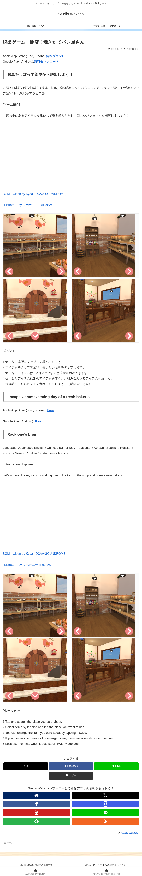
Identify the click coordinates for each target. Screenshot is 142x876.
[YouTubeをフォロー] (36, 812)
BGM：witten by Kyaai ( (19, 194)
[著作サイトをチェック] (36, 795)
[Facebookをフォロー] (36, 804)
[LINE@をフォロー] (105, 812)
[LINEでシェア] (116, 766)
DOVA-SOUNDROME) (51, 194)
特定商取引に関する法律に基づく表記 (105, 865)
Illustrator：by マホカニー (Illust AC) (29, 205)
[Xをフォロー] (105, 795)
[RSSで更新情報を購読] (105, 821)
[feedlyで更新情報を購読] (36, 821)
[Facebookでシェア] (71, 766)
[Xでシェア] (25, 766)
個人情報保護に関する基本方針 (36, 865)
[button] (71, 776)
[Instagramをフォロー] (105, 804)
